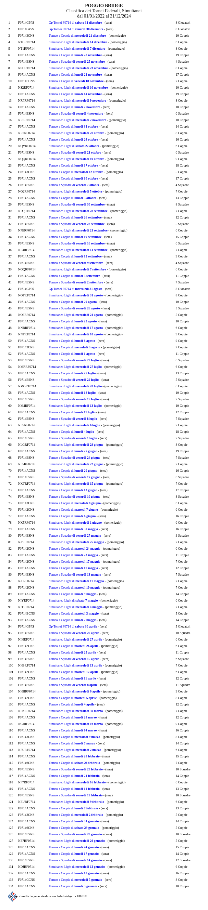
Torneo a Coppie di (77, 35)
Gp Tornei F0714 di (75, 22)
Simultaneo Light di (78, 42)
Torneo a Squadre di (77, 61)
